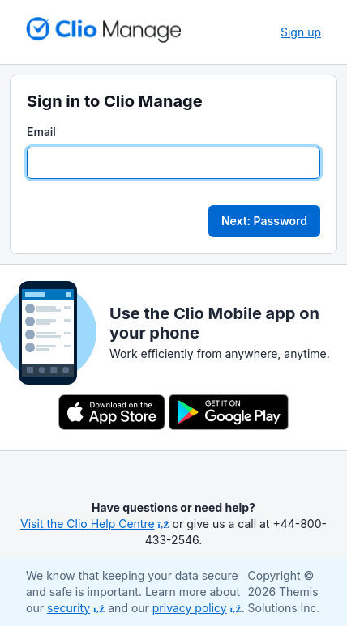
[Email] (173, 163)
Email (41, 131)
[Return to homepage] (104, 30)
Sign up (301, 32)
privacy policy (197, 608)
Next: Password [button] (264, 221)
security (76, 608)
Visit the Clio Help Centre (94, 523)
